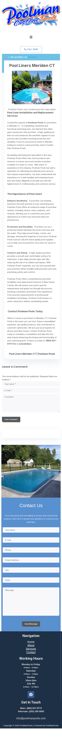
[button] (31, 37)
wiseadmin (32, 57)
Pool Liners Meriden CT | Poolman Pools (32, 353)
